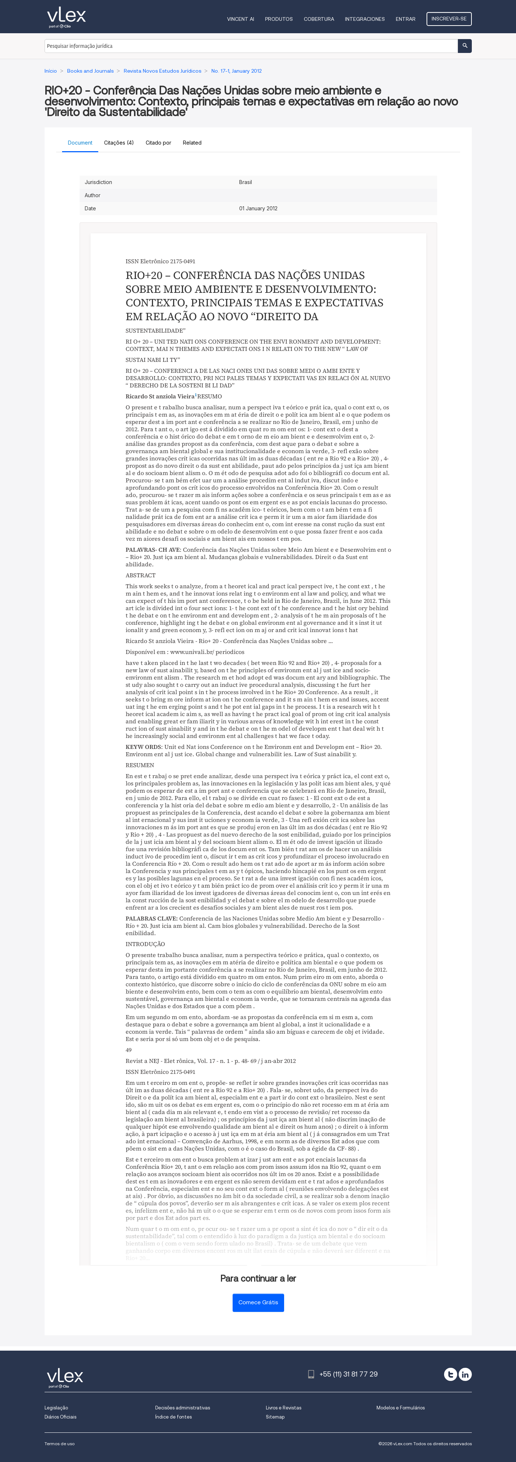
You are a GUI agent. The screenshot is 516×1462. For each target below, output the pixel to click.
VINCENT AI (240, 19)
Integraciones (365, 19)
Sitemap (275, 1417)
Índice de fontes (173, 1417)
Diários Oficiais (60, 1417)
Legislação (56, 1408)
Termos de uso (59, 1443)
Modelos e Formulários (401, 1408)
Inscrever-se (449, 19)
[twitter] (450, 1374)
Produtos (279, 19)
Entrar (406, 19)
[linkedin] (465, 1374)
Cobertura (319, 19)
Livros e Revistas (283, 1408)
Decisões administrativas (182, 1408)
